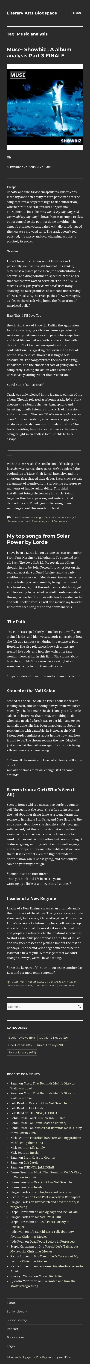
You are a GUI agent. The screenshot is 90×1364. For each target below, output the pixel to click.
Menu (77, 12)
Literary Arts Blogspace (32, 13)
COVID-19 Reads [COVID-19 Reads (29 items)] (53, 1037)
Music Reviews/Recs (44, 985)
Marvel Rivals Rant (48, 1217)
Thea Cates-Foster (22, 517)
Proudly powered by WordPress (53, 1357)
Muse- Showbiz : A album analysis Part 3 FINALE (39, 52)
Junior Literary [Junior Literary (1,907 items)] (51, 1045)
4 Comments (59, 521)
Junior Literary (65, 517)
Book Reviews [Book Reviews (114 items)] (21, 1037)
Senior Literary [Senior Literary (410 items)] (22, 1052)
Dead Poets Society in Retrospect (57, 1197)
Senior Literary (17, 1311)
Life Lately (36, 1108)
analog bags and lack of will (54, 1192)
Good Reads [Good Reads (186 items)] (20, 1045)
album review (15, 521)
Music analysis (40, 521)
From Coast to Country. (50, 1123)
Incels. (34, 1152)
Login (11, 1346)
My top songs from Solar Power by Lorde (38, 539)
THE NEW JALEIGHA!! (44, 1113)
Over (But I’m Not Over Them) (50, 1103)
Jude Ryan (18, 981)
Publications (15, 1337)
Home (11, 1303)
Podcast (12, 1328)
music (27, 521)
